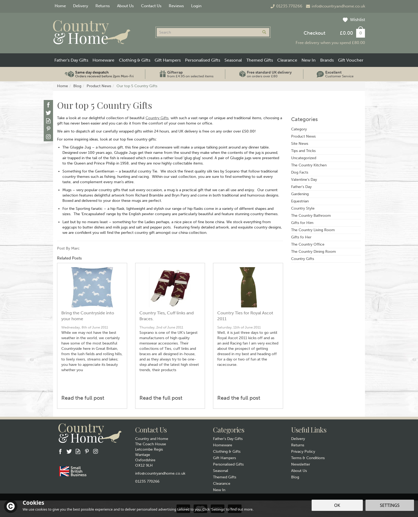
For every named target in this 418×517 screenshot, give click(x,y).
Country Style (303, 208)
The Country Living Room (313, 230)
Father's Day (301, 187)
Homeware (222, 445)
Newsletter (300, 464)
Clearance (221, 483)
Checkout (314, 33)
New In (219, 490)
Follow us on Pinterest (48, 128)
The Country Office (307, 244)
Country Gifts (157, 118)
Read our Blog (48, 120)
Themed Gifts (224, 477)
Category (299, 129)
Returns (297, 445)
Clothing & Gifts (226, 451)
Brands (327, 60)
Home (60, 5)
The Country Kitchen (309, 165)
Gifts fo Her (301, 237)
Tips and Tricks (303, 151)
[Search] (208, 32)
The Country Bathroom (311, 215)
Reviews (176, 5)
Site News (299, 143)
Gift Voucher (350, 60)
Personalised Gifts (228, 464)
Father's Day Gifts (228, 438)
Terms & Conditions (308, 458)
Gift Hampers (224, 458)
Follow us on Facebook (48, 104)
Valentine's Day (304, 179)
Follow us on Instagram (48, 136)
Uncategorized (303, 158)
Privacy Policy (303, 451)
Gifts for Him (302, 223)
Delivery (298, 438)
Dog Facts (299, 172)
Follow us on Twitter (48, 112)
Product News (303, 136)
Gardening (300, 194)
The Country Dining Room (313, 251)
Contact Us (151, 5)
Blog (295, 477)
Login (196, 5)
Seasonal (220, 470)
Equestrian (300, 201)
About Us (299, 470)
